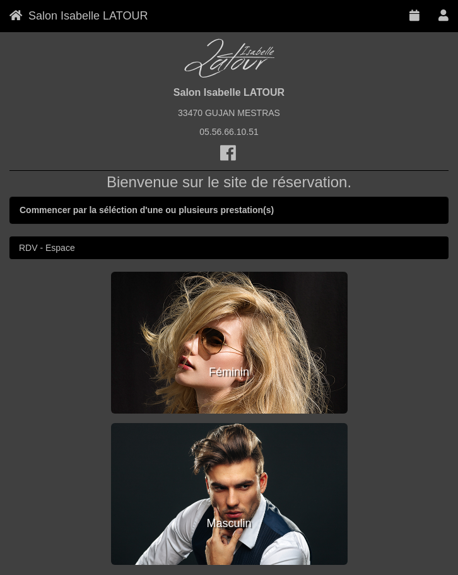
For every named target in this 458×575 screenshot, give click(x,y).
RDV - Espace (47, 248)
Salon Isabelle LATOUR (78, 15)
